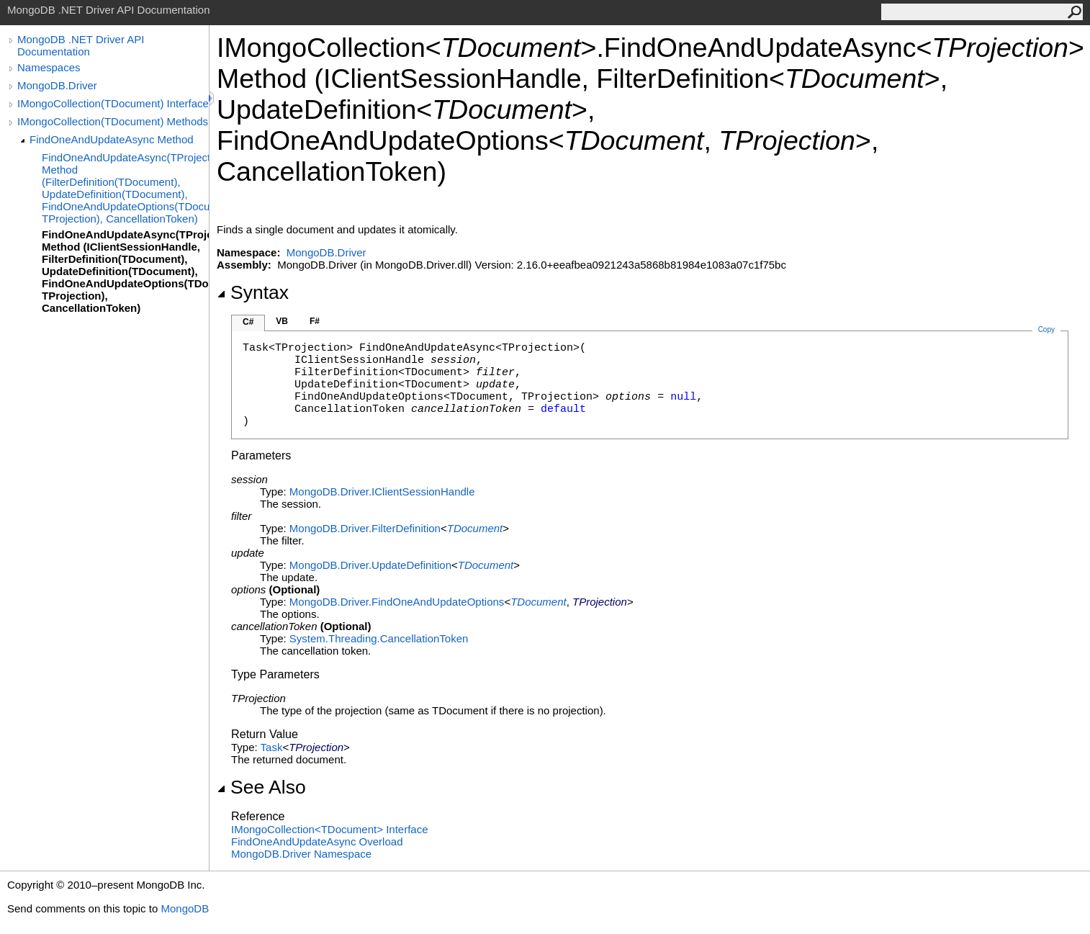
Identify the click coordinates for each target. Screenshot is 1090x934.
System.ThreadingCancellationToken (378, 638)
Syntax (253, 292)
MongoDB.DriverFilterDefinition (365, 528)
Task (272, 747)
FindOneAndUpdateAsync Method (112, 139)
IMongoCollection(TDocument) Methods (112, 121)
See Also (261, 787)
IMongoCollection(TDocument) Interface (113, 103)
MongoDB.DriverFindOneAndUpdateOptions (397, 602)
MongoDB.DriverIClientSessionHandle (382, 491)
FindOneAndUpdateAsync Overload (316, 841)
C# (248, 322)
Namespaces (49, 67)
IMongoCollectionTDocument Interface (329, 829)
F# (315, 321)
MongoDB (185, 908)
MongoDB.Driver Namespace (301, 854)
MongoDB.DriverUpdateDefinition (370, 565)
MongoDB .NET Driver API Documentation (80, 45)
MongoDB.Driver (57, 85)
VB (282, 321)
